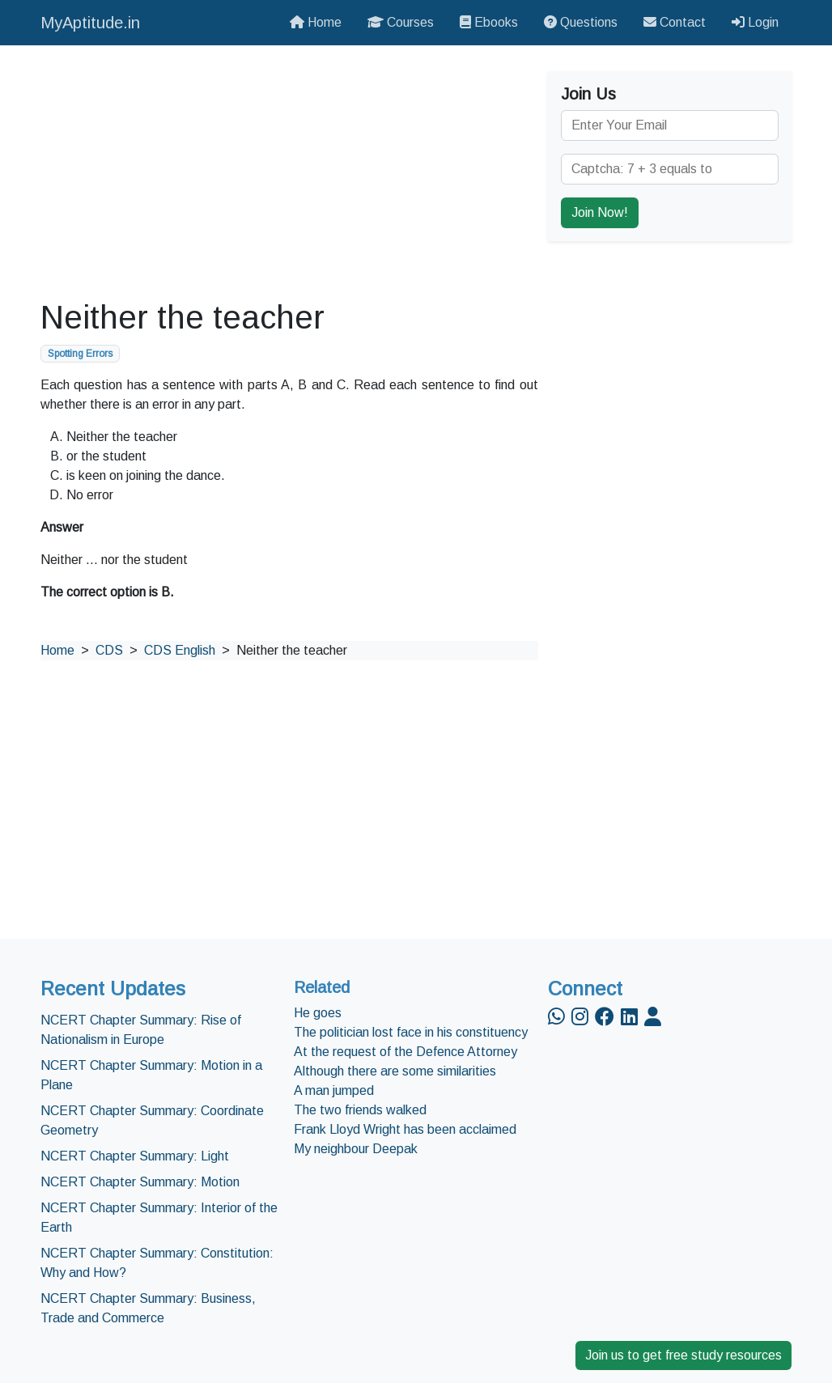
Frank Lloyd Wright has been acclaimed (405, 1129)
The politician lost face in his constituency (411, 1032)
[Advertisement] (289, 171)
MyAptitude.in (90, 23)
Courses (400, 22)
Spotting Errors (80, 353)
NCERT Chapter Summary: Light (134, 1156)
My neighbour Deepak (356, 1149)
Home (316, 22)
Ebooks (489, 22)
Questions (581, 22)
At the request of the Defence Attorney (405, 1051)
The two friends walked (360, 1110)
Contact (674, 22)
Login (755, 22)
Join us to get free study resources (683, 1355)
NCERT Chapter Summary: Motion (140, 1182)
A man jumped (334, 1090)
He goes (318, 1013)
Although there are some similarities (395, 1071)
